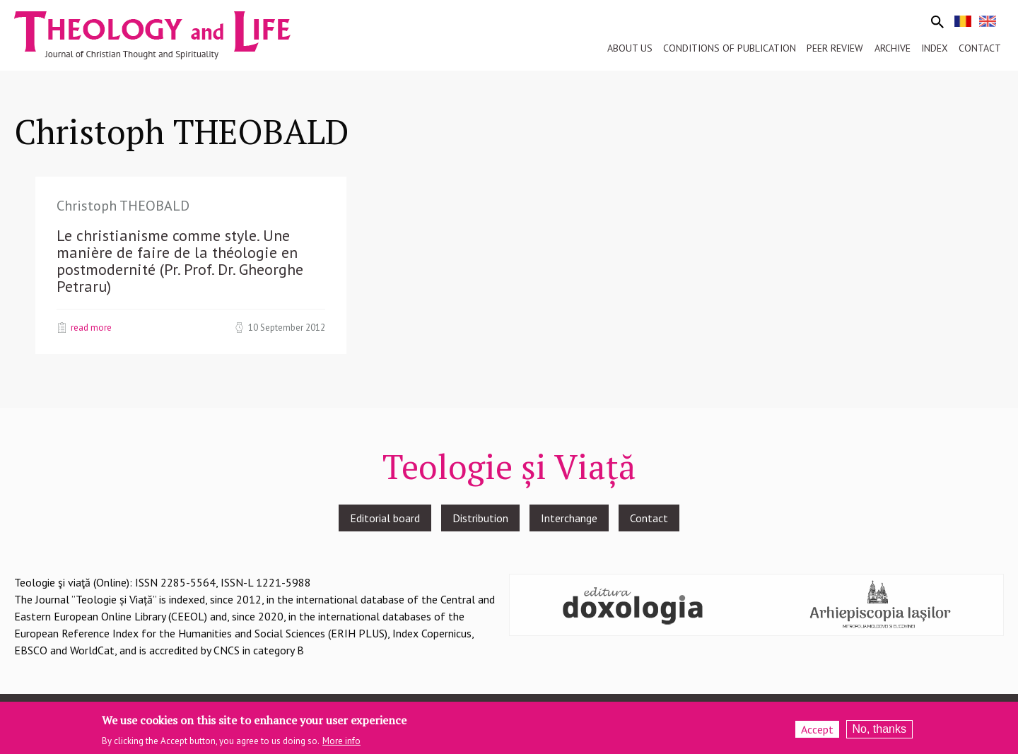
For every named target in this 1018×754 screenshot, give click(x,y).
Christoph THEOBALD (123, 205)
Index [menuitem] (934, 48)
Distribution (480, 518)
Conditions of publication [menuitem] (729, 48)
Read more (91, 327)
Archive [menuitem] (892, 48)
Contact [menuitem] (980, 48)
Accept (817, 733)
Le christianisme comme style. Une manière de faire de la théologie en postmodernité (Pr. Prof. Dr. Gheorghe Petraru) (180, 261)
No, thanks (879, 732)
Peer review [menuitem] (835, 48)
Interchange (569, 518)
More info (341, 744)
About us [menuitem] (630, 48)
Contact (649, 518)
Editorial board (385, 518)
